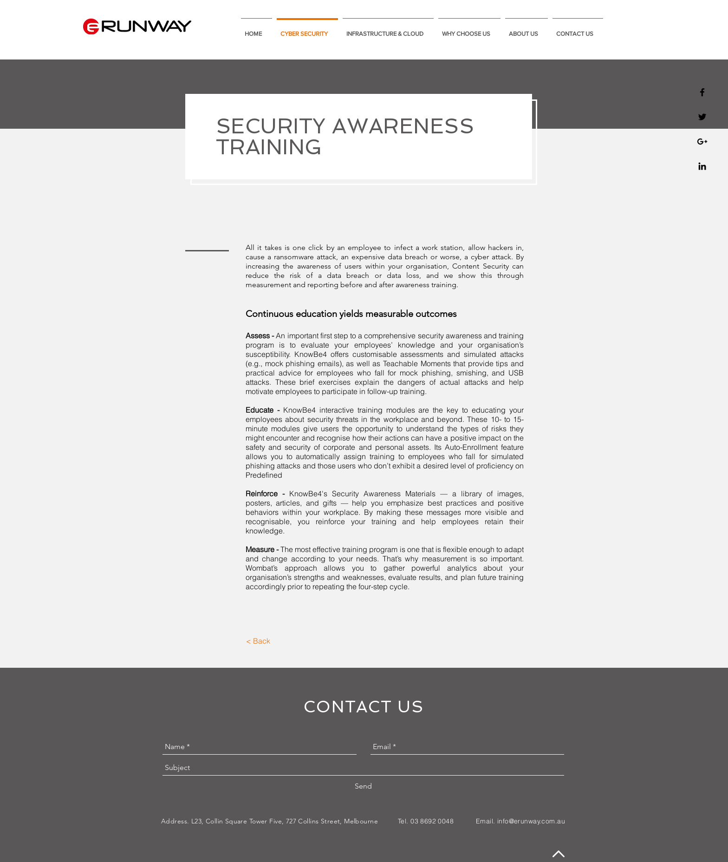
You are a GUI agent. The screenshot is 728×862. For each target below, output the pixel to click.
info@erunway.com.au (531, 821)
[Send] (363, 786)
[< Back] (258, 641)
